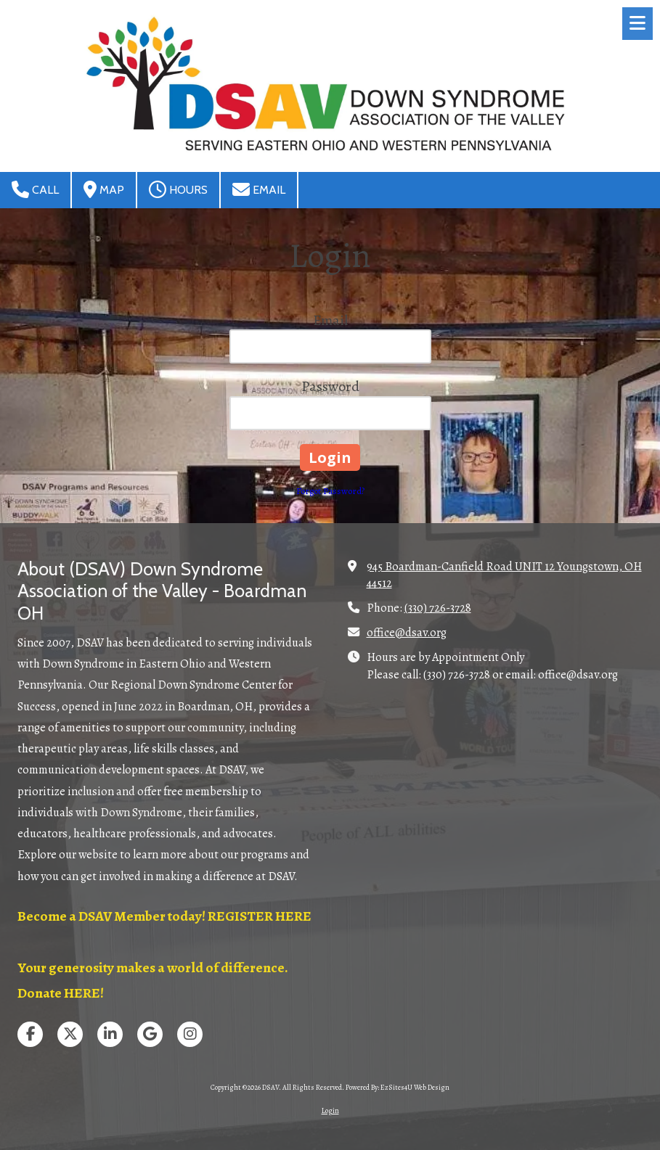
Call (35, 189)
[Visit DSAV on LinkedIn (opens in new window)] (110, 1034)
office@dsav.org (407, 632)
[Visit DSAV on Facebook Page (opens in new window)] (30, 1034)
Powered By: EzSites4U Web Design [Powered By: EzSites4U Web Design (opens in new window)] (397, 1087)
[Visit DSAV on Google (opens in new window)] (150, 1034)
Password (330, 386)
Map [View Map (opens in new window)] (103, 189)
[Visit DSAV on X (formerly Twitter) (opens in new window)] (70, 1034)
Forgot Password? (330, 491)
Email (258, 189)
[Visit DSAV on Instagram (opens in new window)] (190, 1034)
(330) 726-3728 (437, 607)
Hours (178, 189)
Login (330, 1110)
